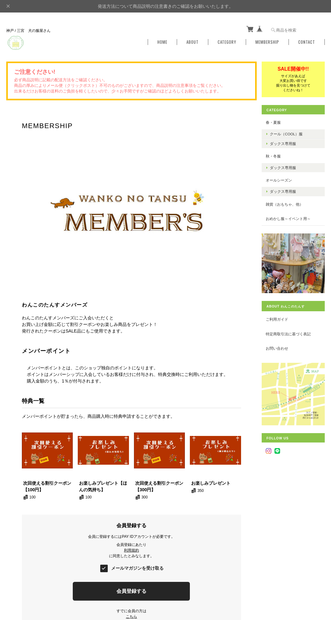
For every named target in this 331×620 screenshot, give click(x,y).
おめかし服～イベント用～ (290, 218)
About (192, 41)
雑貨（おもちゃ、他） (286, 203)
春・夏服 (275, 122)
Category (227, 41)
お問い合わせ (279, 346)
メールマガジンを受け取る (137, 566)
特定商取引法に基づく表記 (290, 331)
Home (162, 41)
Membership (267, 41)
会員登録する (131, 589)
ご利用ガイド (279, 317)
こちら (131, 615)
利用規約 (131, 549)
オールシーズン (281, 180)
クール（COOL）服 (288, 133)
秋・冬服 (275, 155)
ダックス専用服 (285, 143)
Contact (306, 41)
